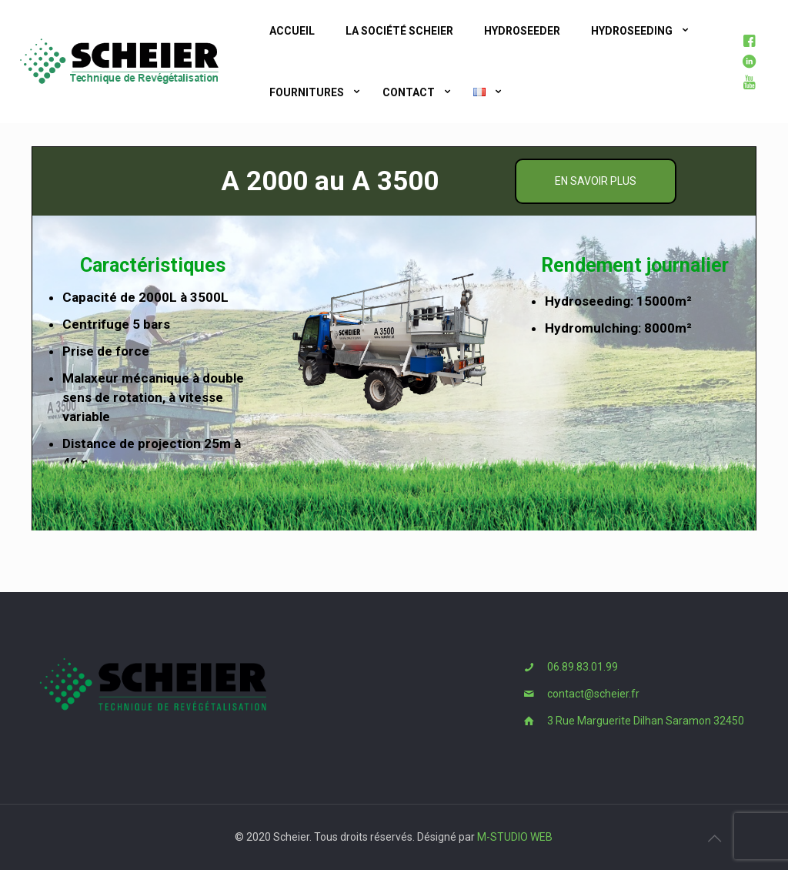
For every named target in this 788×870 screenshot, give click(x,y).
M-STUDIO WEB (515, 837)
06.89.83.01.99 (582, 667)
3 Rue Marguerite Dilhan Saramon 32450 (645, 720)
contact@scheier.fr (593, 694)
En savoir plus (595, 181)
